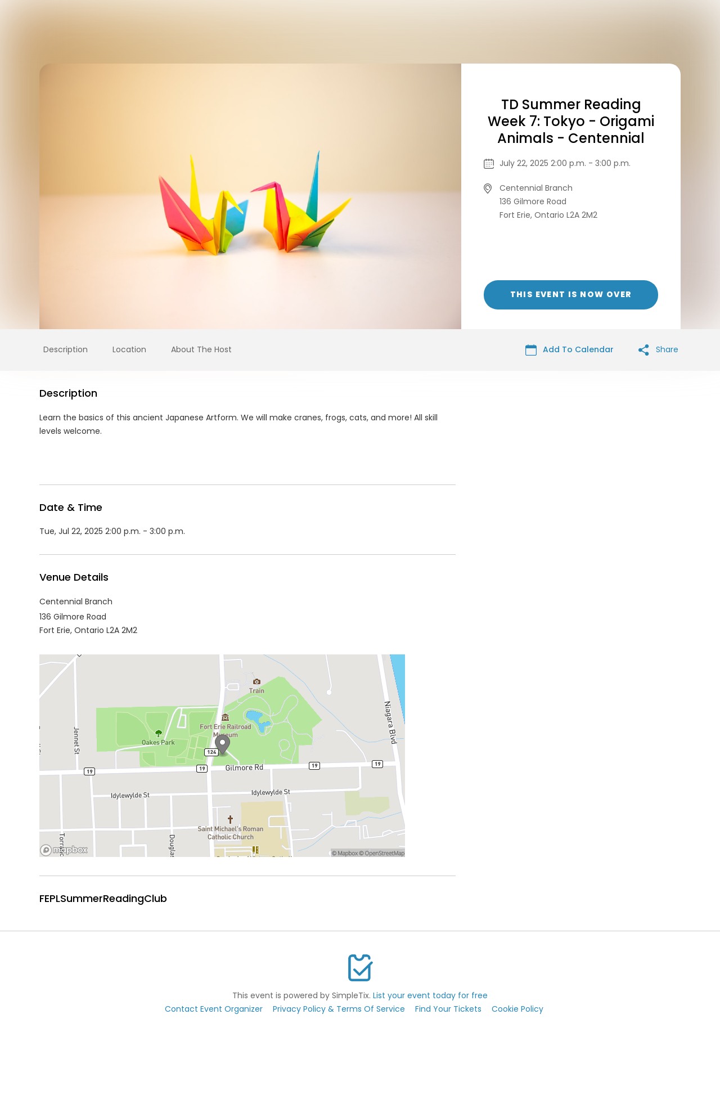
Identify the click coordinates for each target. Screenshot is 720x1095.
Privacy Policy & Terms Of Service (339, 1009)
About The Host (201, 349)
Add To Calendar (569, 350)
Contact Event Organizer (214, 1009)
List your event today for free (430, 995)
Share (658, 350)
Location (129, 349)
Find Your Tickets (448, 1009)
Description (65, 349)
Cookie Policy (517, 1009)
